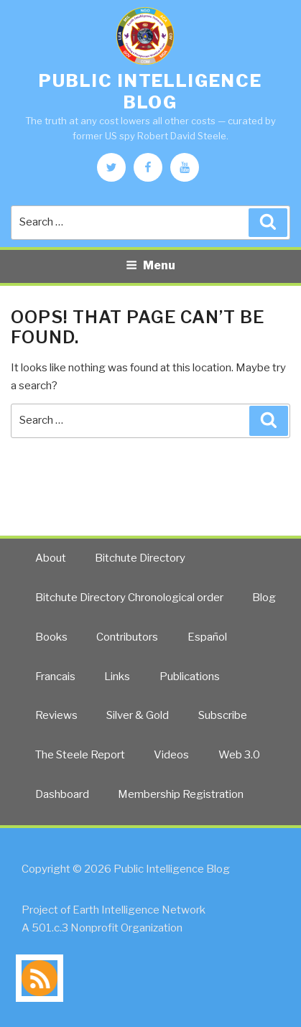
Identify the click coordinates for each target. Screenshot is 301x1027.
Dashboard (62, 794)
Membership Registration (181, 794)
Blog (264, 597)
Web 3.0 (239, 754)
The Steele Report (80, 754)
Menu (150, 265)
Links (117, 676)
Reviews (56, 715)
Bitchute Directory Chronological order (129, 597)
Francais (55, 676)
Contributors (127, 637)
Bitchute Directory (140, 558)
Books (51, 637)
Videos (171, 754)
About (50, 558)
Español (207, 637)
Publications (189, 676)
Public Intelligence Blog (150, 91)
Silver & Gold (137, 715)
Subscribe (222, 715)
